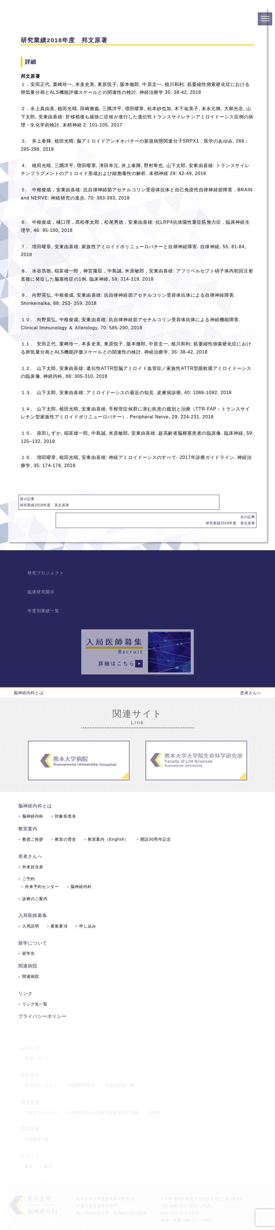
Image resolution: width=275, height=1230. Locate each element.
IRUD (153, 1094)
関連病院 (29, 947)
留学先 (28, 935)
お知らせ (30, 1030)
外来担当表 (32, 849)
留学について (34, 924)
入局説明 (30, 908)
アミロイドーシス (39, 1094)
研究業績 (30, 1057)
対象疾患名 (65, 800)
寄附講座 (30, 1111)
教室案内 (29, 812)
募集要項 (58, 908)
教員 (27, 1148)
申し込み (86, 908)
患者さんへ (251, 675)
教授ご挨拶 (32, 822)
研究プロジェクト (48, 553)
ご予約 (28, 862)
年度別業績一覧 (45, 591)
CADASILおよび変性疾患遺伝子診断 (101, 1094)
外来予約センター (41, 869)
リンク (27, 974)
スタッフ (30, 1138)
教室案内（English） (107, 822)
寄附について (35, 1040)
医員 (46, 1148)
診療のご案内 (34, 881)
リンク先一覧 (34, 985)
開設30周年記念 (153, 822)
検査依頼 (30, 1084)
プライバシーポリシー (43, 997)
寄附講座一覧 (35, 1121)
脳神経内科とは (29, 675)
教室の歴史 (65, 822)
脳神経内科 (32, 800)
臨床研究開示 (43, 572)
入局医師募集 (34, 897)
